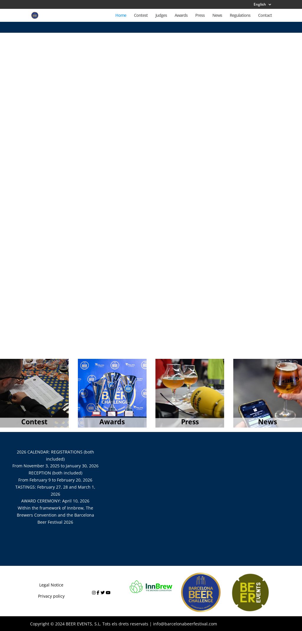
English (260, 5)
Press (200, 15)
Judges (161, 15)
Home (120, 15)
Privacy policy (51, 596)
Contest (141, 15)
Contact (265, 15)
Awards (181, 15)
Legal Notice (51, 585)
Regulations (240, 15)
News (217, 15)
